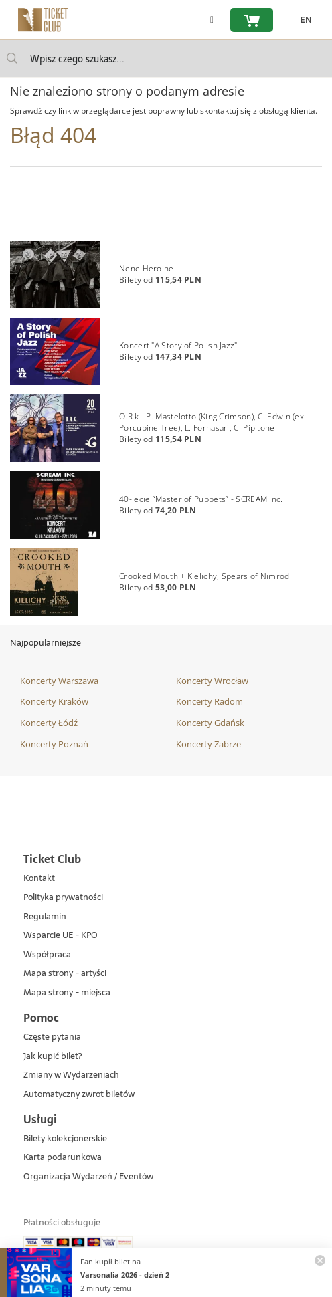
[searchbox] (166, 58)
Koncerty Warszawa (59, 681)
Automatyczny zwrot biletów (79, 1094)
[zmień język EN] (302, 20)
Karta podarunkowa (62, 1157)
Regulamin (44, 917)
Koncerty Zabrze (208, 744)
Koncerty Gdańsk (210, 723)
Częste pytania (52, 1037)
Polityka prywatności (63, 897)
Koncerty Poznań (54, 744)
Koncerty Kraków (54, 701)
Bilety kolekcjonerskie (65, 1139)
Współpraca (47, 955)
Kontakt (39, 878)
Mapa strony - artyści (64, 973)
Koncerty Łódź (49, 723)
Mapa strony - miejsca (66, 993)
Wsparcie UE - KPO (60, 935)
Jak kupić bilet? (52, 1056)
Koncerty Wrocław (212, 681)
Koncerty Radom (209, 701)
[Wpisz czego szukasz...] (12, 58)
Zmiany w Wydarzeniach (71, 1075)
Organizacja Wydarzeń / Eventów (88, 1177)
